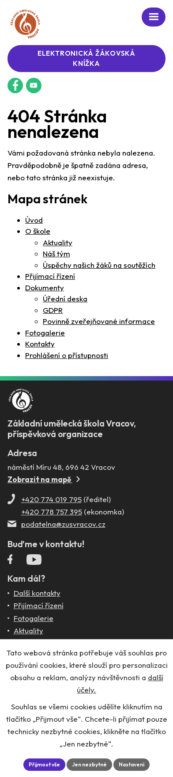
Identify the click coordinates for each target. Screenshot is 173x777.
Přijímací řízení (50, 276)
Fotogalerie (45, 332)
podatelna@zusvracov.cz (63, 524)
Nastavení (131, 764)
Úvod (34, 220)
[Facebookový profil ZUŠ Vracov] (15, 85)
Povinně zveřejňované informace (99, 321)
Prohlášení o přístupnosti (66, 355)
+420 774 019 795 (51, 499)
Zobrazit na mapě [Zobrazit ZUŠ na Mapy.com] (44, 479)
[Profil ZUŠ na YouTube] (33, 85)
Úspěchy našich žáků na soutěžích (99, 265)
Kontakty (40, 343)
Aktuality (57, 242)
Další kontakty (37, 593)
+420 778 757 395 (51, 511)
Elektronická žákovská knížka (86, 58)
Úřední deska (65, 298)
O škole (37, 231)
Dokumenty (44, 287)
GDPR (53, 310)
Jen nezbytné (89, 764)
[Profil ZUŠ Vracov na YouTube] (33, 561)
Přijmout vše (44, 764)
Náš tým (56, 253)
